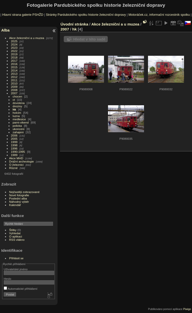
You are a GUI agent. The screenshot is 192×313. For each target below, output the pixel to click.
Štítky (12, 230)
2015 (14, 67)
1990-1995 (18, 151)
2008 (14, 90)
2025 (14, 41)
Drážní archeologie (21, 161)
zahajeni (18, 132)
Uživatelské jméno (16, 269)
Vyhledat (14, 233)
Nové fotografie (19, 195)
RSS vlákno (16, 239)
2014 (14, 70)
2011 (14, 80)
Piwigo (187, 309)
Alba (5, 30)
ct (14, 99)
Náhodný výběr (19, 201)
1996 (14, 148)
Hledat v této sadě (89, 39)
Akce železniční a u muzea (26, 38)
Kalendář (15, 204)
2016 (14, 64)
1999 (14, 142)
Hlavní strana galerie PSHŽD (22, 14)
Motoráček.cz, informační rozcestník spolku (159, 14)
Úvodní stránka (74, 24)
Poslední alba (18, 198)
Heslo (7, 278)
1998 (14, 145)
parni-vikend (21, 122)
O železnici (16, 164)
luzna (16, 116)
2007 (14, 93)
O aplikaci (15, 236)
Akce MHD (16, 158)
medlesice (19, 119)
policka (17, 125)
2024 (14, 44)
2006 (14, 135)
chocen (17, 96)
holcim (17, 112)
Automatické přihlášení (21, 288)
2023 (14, 47)
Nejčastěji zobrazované (24, 192)
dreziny (17, 106)
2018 (14, 57)
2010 (14, 83)
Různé (13, 168)
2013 (14, 73)
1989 (14, 154)
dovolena (19, 102)
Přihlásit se (16, 258)
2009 (14, 86)
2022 (14, 50)
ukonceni (18, 128)
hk (14, 109)
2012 (14, 76)
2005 (14, 138)
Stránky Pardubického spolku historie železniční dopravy (86, 14)
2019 (14, 54)
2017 (14, 60)
